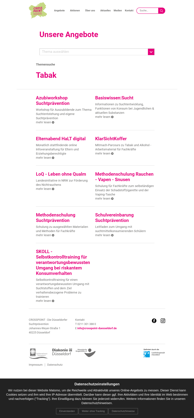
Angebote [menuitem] (59, 10)
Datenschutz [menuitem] (55, 365)
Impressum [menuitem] (36, 365)
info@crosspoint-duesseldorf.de (97, 328)
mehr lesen (43, 122)
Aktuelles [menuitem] (105, 10)
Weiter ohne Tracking (93, 411)
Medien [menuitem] (118, 10)
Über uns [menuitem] (90, 10)
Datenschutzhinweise (123, 411)
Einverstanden (67, 411)
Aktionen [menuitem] (75, 10)
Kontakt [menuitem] (129, 10)
